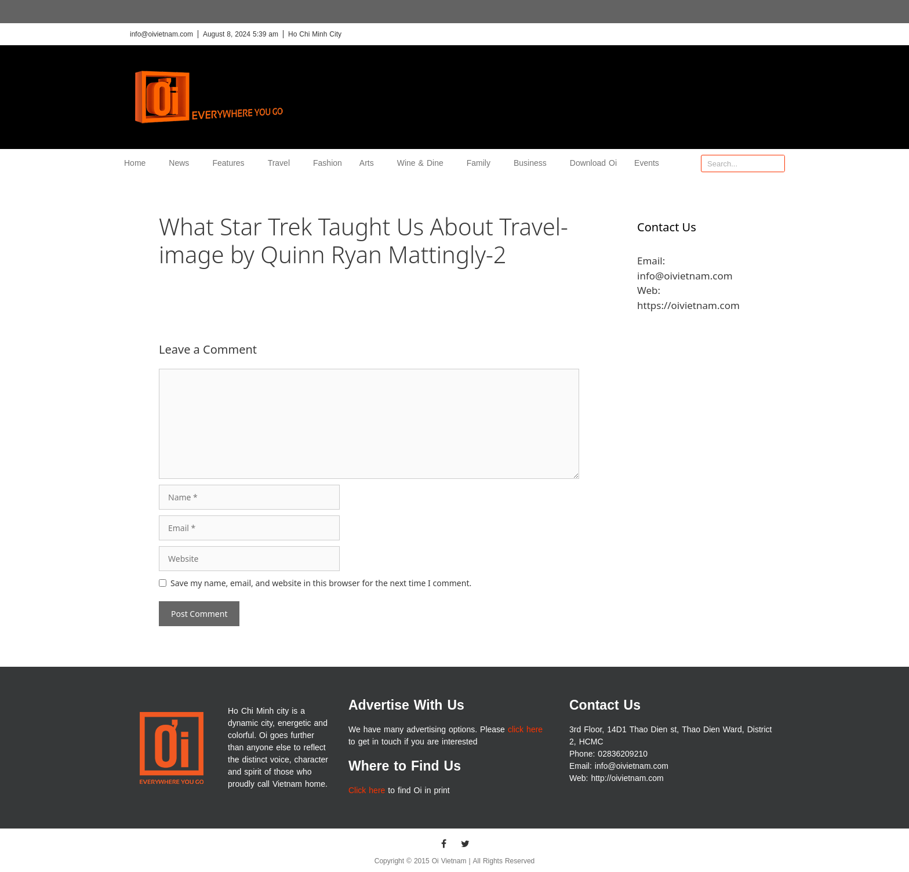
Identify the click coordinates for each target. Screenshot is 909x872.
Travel (282, 163)
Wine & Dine (423, 163)
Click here (366, 790)
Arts (369, 163)
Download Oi (593, 163)
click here (525, 729)
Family (481, 163)
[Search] (775, 163)
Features (231, 163)
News (182, 163)
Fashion (327, 163)
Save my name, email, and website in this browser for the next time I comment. (320, 582)
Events (646, 163)
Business (533, 163)
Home (137, 163)
